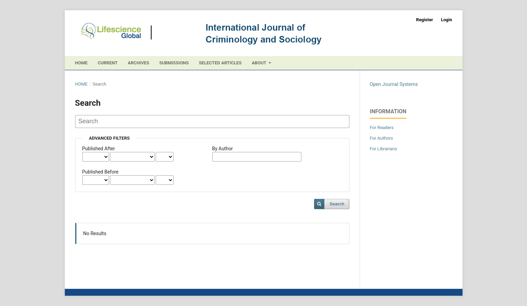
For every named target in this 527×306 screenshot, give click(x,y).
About (259, 62)
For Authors (381, 138)
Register (424, 19)
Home (81, 62)
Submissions (174, 62)
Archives (138, 62)
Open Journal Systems (394, 84)
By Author (222, 148)
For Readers (382, 127)
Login (446, 19)
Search (337, 203)
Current (108, 62)
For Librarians (383, 148)
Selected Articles (220, 62)
